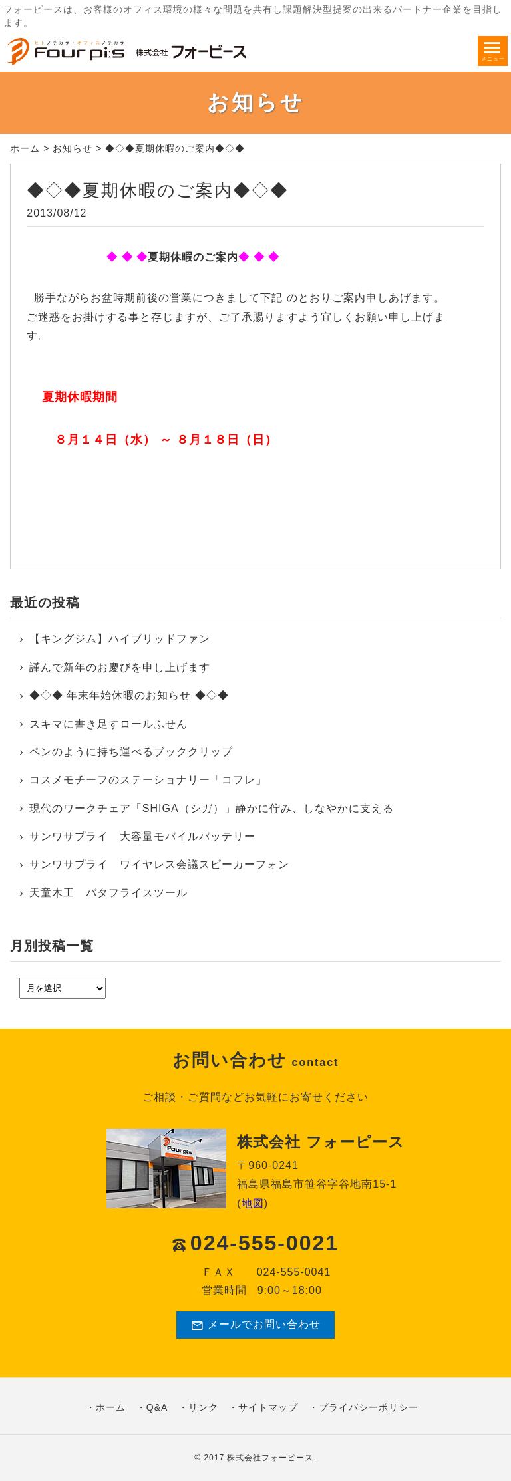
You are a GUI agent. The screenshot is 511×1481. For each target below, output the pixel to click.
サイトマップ (268, 1407)
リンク (203, 1407)
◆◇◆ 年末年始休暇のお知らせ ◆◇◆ (129, 695)
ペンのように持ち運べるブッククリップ (131, 751)
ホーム (25, 148)
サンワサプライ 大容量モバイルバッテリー (142, 836)
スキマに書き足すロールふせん (108, 724)
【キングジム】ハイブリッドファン (119, 638)
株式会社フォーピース (270, 1457)
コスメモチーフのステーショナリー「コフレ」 (148, 779)
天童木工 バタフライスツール (108, 892)
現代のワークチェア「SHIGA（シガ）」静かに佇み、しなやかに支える (211, 808)
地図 (253, 1203)
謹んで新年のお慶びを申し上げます (119, 667)
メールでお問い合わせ (255, 1325)
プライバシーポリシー (369, 1407)
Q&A (157, 1407)
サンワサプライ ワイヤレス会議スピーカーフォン (159, 864)
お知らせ (72, 148)
